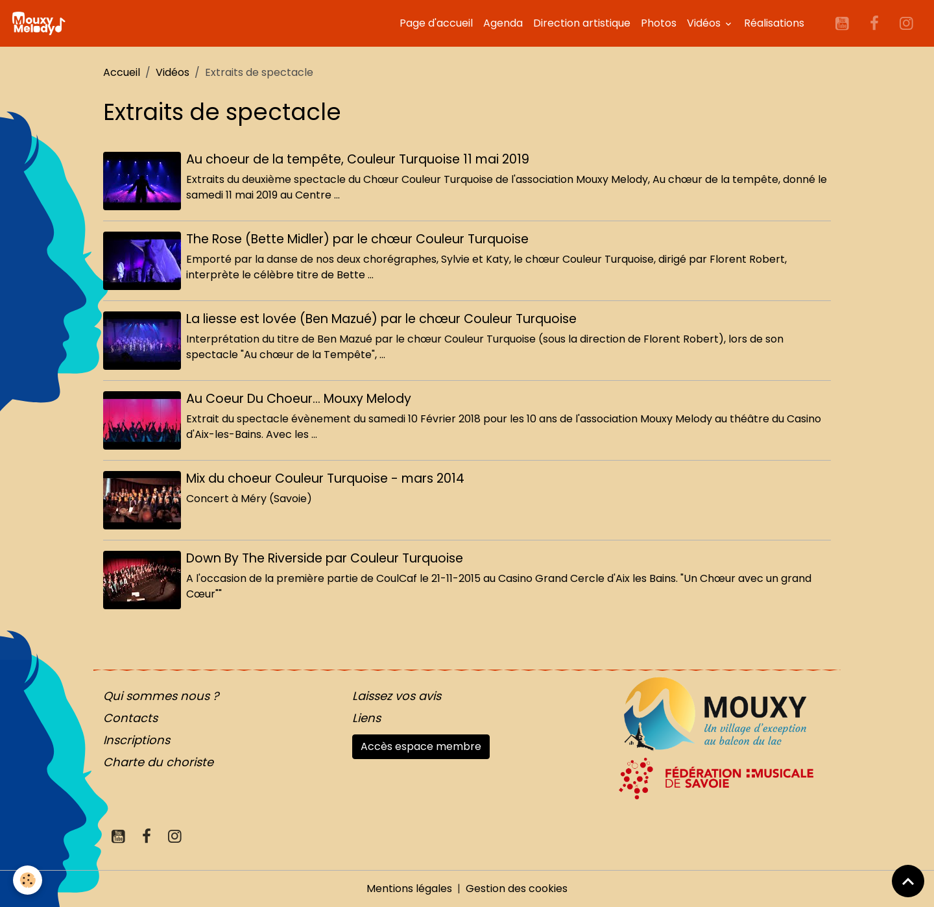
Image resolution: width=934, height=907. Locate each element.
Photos (659, 23)
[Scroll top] (908, 881)
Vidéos (705, 23)
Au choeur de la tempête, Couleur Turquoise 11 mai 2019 (357, 159)
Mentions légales (409, 888)
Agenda (503, 23)
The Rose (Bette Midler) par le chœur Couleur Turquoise (357, 239)
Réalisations (774, 23)
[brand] (40, 23)
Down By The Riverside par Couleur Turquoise (324, 558)
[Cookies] (27, 880)
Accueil (121, 72)
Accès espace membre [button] (421, 746)
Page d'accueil (436, 23)
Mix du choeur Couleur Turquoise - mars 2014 (325, 478)
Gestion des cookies (517, 888)
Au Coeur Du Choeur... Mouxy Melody (298, 398)
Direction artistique (581, 23)
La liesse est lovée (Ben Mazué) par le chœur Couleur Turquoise (381, 319)
